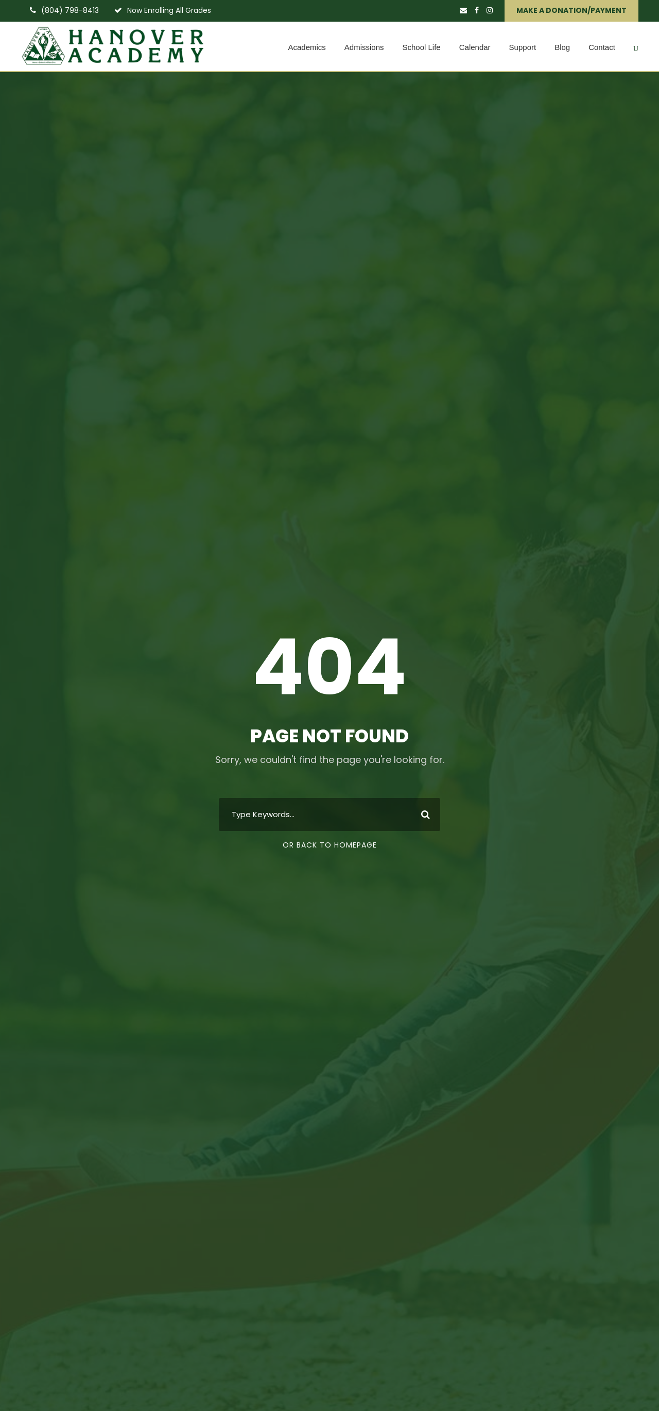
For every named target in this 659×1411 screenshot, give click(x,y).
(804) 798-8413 (70, 10)
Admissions (364, 47)
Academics (306, 47)
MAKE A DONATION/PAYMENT (571, 10)
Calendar (475, 47)
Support (522, 47)
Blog (562, 47)
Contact (601, 47)
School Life (422, 47)
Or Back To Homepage (330, 845)
